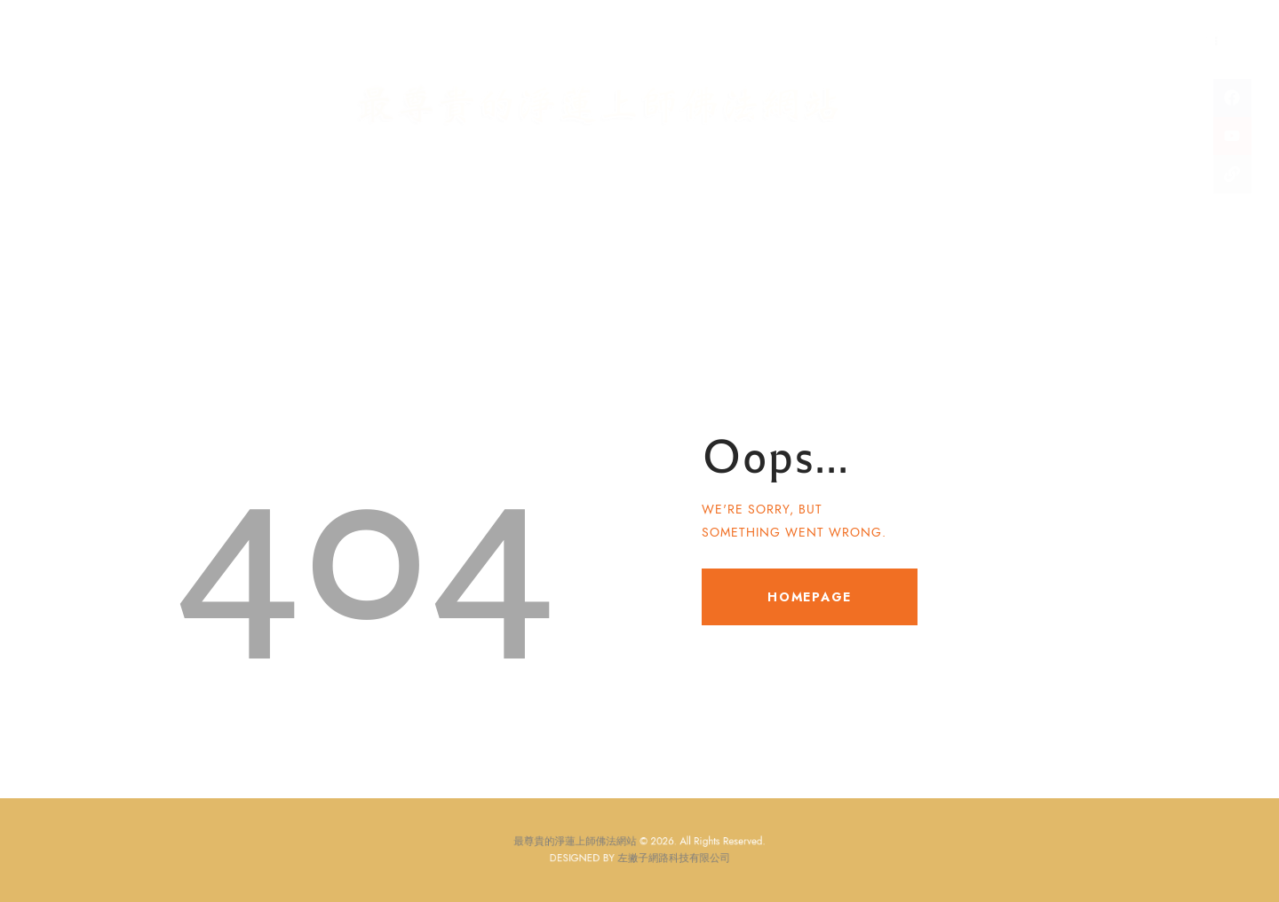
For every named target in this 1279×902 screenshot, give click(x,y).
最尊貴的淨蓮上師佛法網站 (588, 844)
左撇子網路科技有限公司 (667, 857)
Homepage (809, 597)
